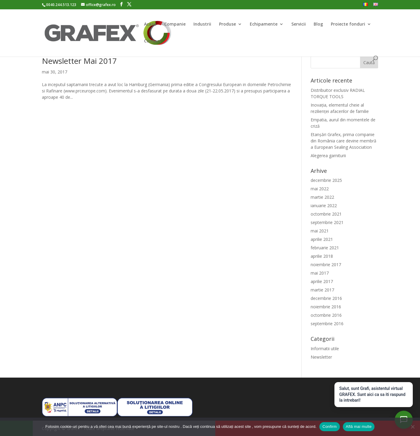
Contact (152, 41)
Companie (175, 24)
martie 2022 (322, 197)
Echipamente (263, 24)
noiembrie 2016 (326, 307)
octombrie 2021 (326, 214)
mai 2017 (320, 273)
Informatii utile (325, 348)
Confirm (329, 426)
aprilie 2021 (322, 239)
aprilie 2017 (322, 281)
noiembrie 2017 (326, 264)
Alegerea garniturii (328, 155)
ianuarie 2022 (324, 205)
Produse (227, 24)
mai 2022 (320, 189)
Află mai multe (359, 426)
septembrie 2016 (327, 323)
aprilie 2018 (322, 256)
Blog (318, 24)
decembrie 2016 (326, 298)
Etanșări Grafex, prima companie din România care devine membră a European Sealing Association (343, 141)
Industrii (202, 24)
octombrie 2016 (326, 315)
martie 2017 (322, 290)
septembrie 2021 (327, 222)
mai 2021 (320, 231)
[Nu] (412, 427)
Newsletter (321, 357)
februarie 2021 (325, 248)
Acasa (150, 24)
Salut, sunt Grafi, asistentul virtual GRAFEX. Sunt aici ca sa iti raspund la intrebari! (372, 394)
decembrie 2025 (326, 180)
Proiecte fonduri (348, 24)
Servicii (298, 24)
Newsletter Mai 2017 (79, 60)
